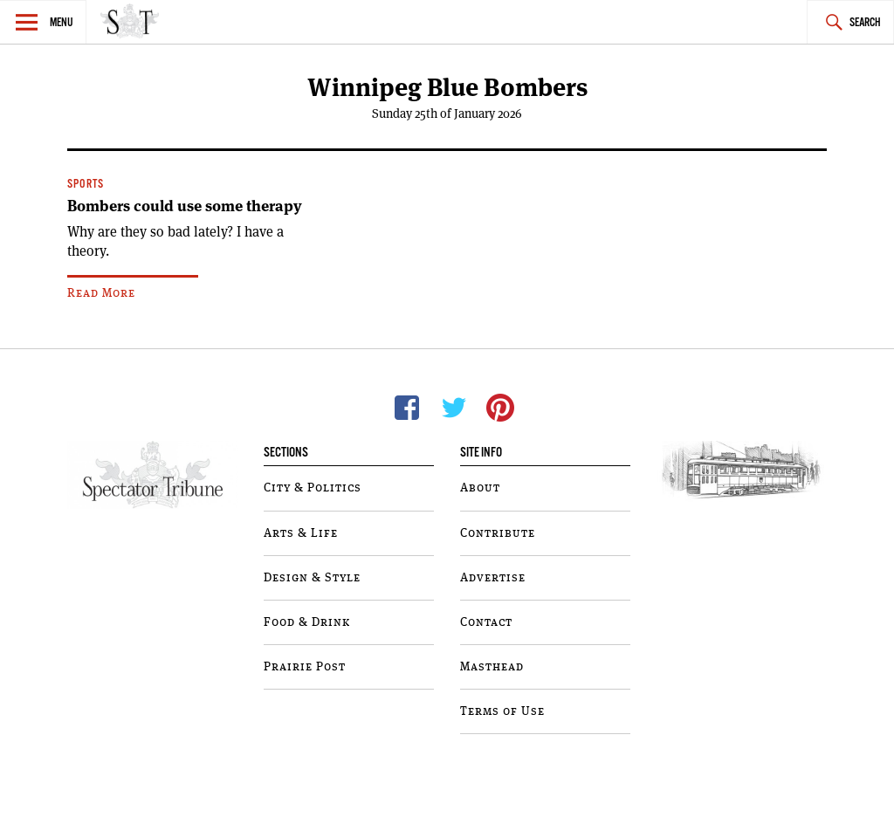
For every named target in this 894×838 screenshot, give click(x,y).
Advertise (493, 578)
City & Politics (312, 488)
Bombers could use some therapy (184, 206)
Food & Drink (307, 622)
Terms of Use (502, 711)
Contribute (497, 533)
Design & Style (312, 578)
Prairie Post (305, 667)
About (480, 488)
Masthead (492, 667)
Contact (486, 622)
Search (865, 23)
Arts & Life (301, 533)
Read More (101, 293)
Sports (85, 184)
